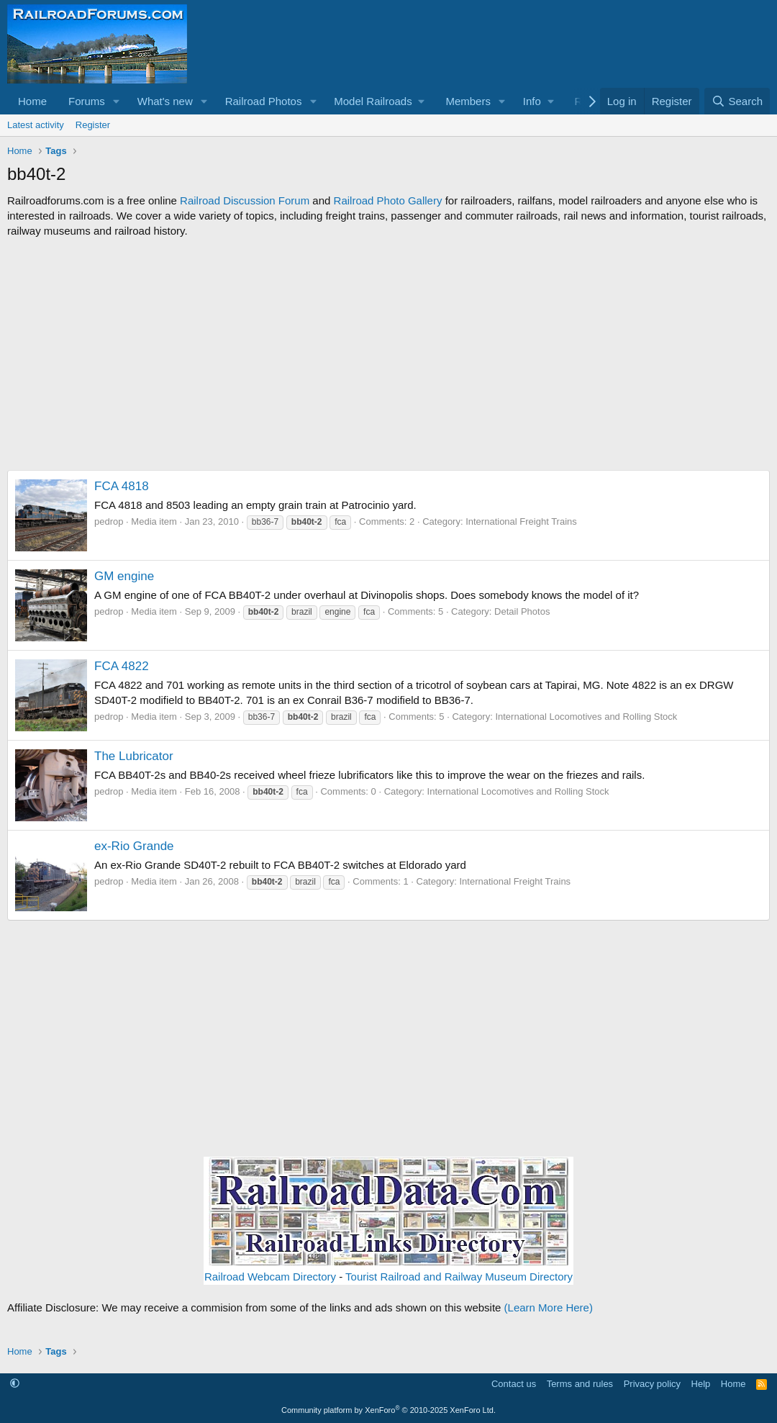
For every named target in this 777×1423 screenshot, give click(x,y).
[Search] (737, 101)
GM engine (124, 576)
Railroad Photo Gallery (388, 200)
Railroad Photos (263, 101)
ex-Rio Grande (134, 846)
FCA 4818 (121, 486)
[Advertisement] (388, 354)
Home (32, 101)
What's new (165, 101)
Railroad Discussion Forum (244, 200)
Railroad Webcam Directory (270, 1276)
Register (93, 124)
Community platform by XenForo (388, 1410)
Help (701, 1383)
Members (468, 101)
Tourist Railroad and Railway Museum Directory (459, 1276)
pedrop (108, 521)
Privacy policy (652, 1383)
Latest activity (35, 124)
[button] (116, 101)
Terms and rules (580, 1383)
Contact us (513, 1383)
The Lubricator (133, 756)
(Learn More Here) (548, 1307)
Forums (86, 101)
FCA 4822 (121, 666)
